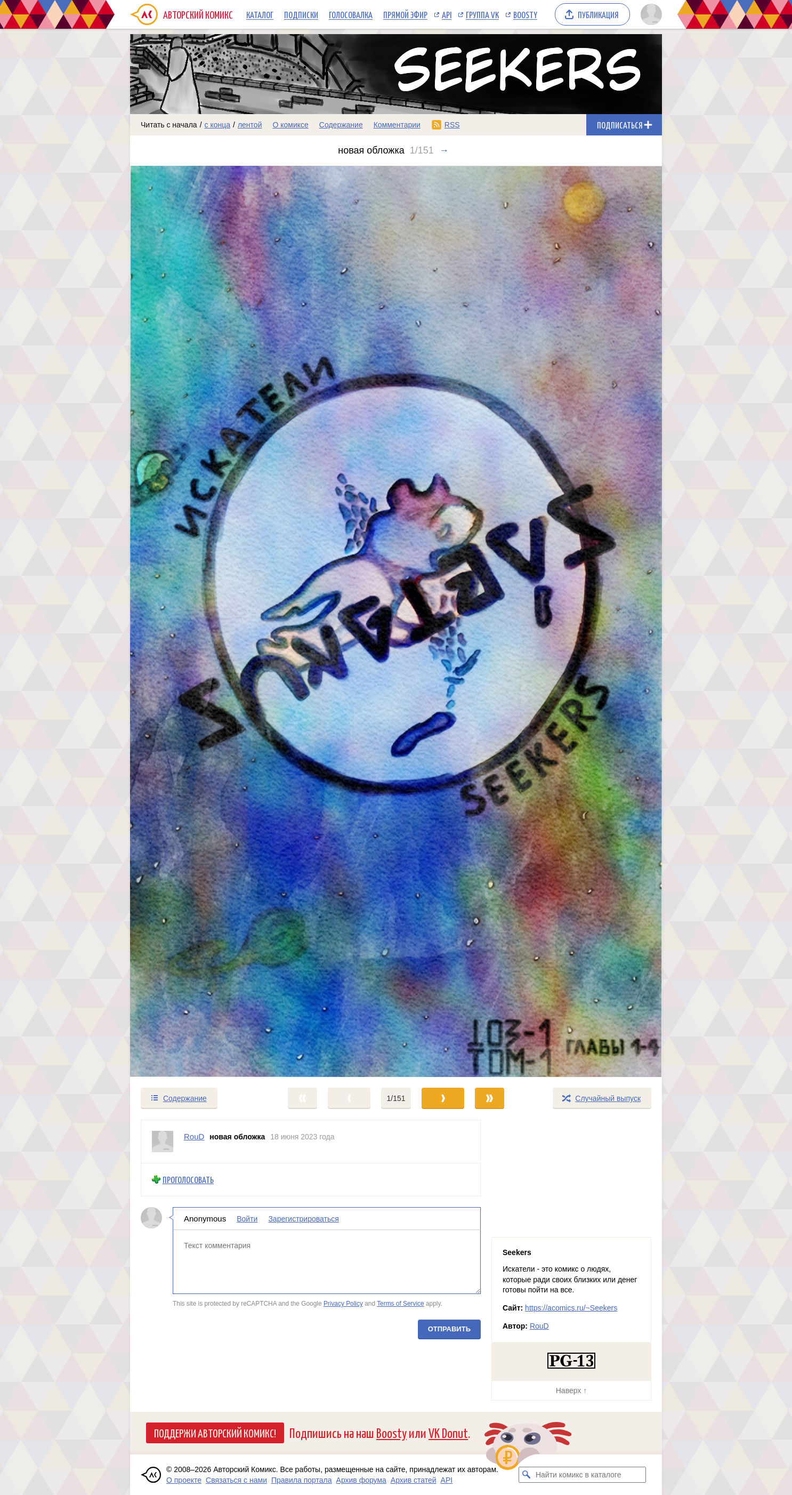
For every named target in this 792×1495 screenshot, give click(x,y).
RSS (452, 124)
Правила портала (301, 1480)
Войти (247, 1219)
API (446, 14)
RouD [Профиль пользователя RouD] (194, 1136)
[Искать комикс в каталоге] (526, 1474)
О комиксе (290, 124)
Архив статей (414, 1480)
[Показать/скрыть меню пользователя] (649, 14)
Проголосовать (188, 1179)
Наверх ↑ (571, 1390)
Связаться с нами (236, 1480)
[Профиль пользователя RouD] (162, 1141)
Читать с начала (169, 124)
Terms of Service (400, 1303)
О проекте (183, 1480)
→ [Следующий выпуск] (444, 150)
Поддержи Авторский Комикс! (215, 1433)
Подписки (301, 14)
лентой (250, 124)
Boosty (525, 14)
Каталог (259, 14)
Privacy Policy (343, 1303)
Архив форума (361, 1480)
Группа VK (482, 14)
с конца (218, 124)
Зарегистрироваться (303, 1219)
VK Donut (448, 1432)
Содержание (341, 124)
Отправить (449, 1329)
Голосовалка (351, 14)
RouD (539, 1326)
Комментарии (397, 124)
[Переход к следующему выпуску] (396, 621)
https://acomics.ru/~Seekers (571, 1308)
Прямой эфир (405, 14)
